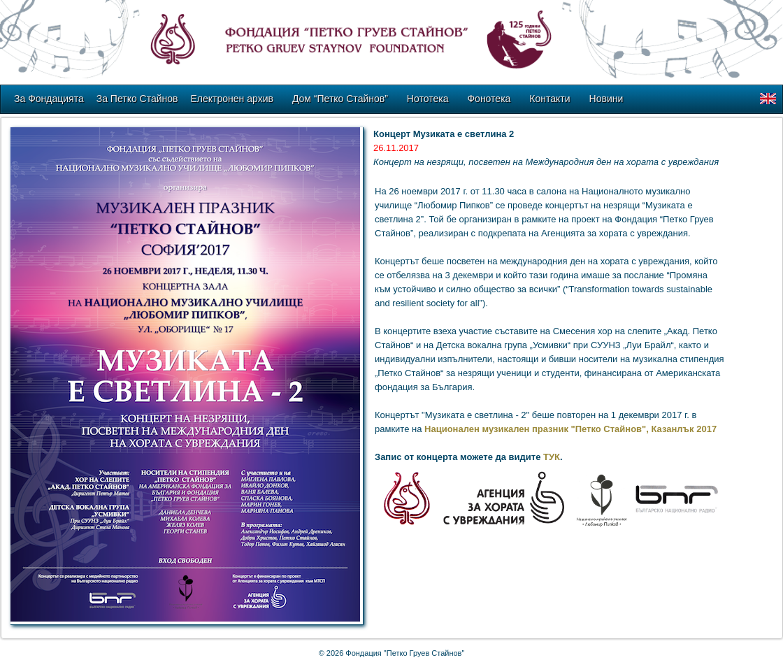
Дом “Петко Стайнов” (340, 98)
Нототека (428, 98)
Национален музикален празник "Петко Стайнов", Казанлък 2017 (570, 429)
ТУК (551, 457)
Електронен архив (232, 98)
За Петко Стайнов (137, 98)
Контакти (549, 98)
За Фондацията (49, 98)
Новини (606, 98)
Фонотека (488, 98)
